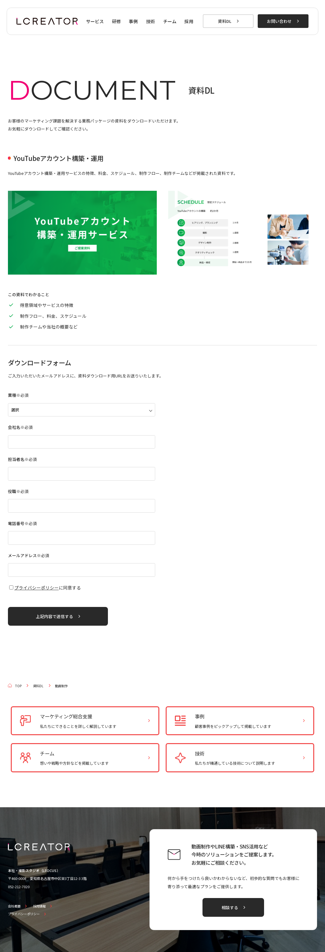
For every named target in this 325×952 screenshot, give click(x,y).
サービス (95, 21)
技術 (150, 21)
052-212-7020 (19, 886)
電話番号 (22, 523)
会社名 (20, 427)
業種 (18, 395)
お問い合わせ (279, 21)
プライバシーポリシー (36, 587)
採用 (188, 21)
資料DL (224, 21)
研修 (116, 21)
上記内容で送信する (54, 616)
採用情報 (39, 906)
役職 (18, 491)
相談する (230, 907)
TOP (18, 685)
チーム (169, 21)
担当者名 (22, 459)
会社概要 (14, 906)
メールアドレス (28, 555)
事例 (133, 21)
